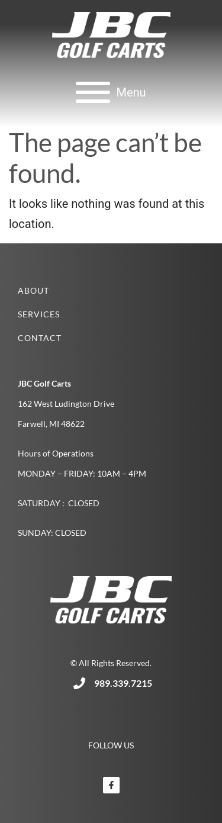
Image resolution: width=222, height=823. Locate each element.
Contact (40, 338)
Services (39, 314)
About (33, 290)
